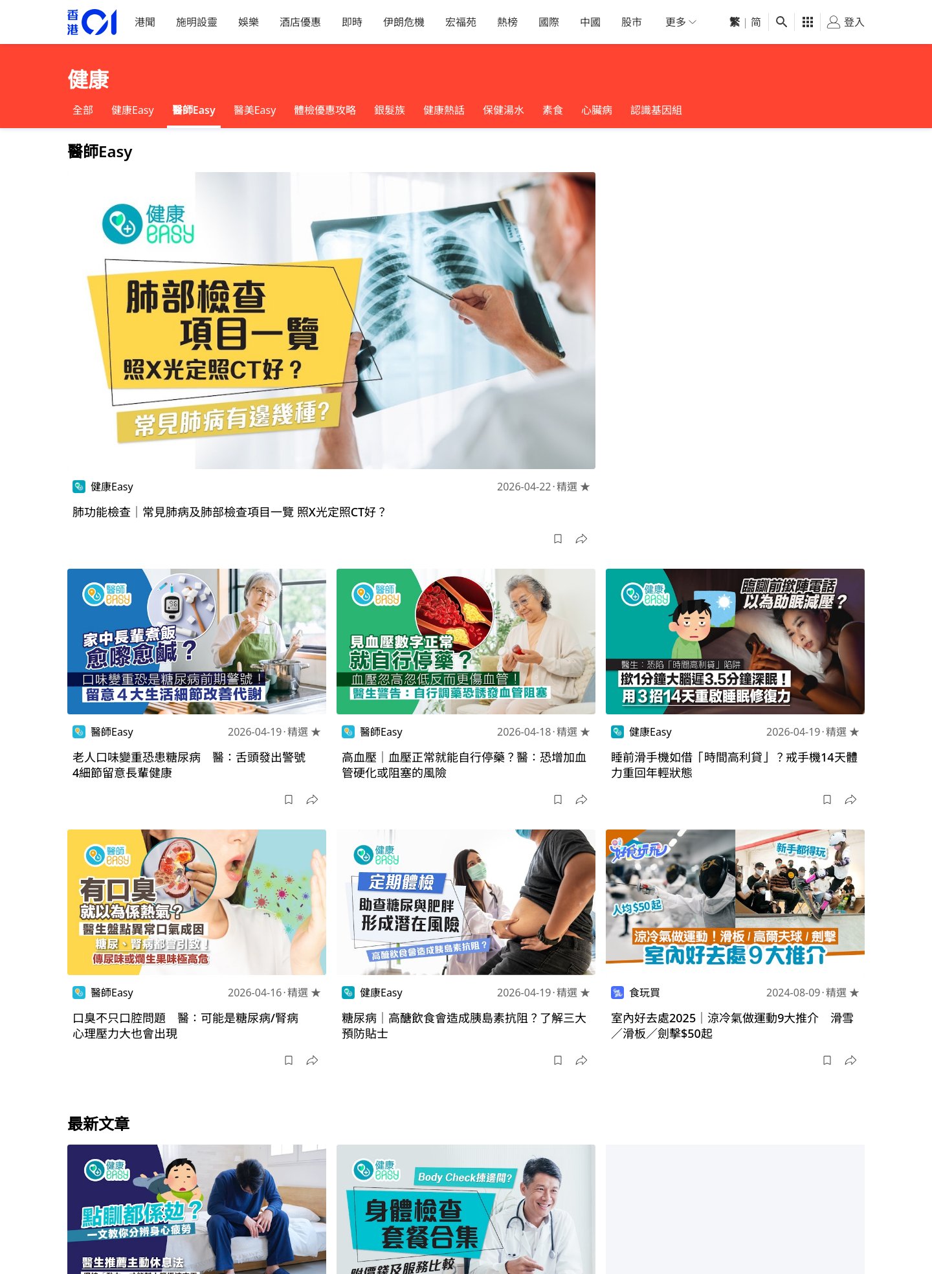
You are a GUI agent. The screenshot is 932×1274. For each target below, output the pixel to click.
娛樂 (248, 22)
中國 (590, 22)
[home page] (91, 22)
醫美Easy (255, 110)
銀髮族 (389, 110)
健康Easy (132, 110)
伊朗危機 (404, 22)
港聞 (145, 22)
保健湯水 (503, 110)
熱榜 (507, 22)
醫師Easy (194, 110)
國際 (548, 22)
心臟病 (596, 110)
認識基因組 (656, 110)
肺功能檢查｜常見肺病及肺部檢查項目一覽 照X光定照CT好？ (230, 512)
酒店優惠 (300, 22)
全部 (82, 110)
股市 (631, 22)
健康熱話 (444, 110)
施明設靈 (196, 22)
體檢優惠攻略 (325, 110)
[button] (558, 539)
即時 (352, 22)
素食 (552, 110)
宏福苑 (460, 22)
